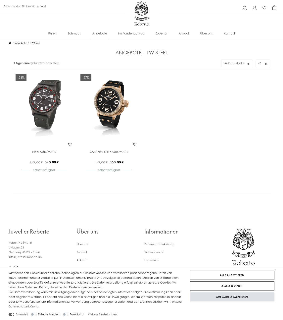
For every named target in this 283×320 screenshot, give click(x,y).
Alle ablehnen (232, 286)
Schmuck (74, 33)
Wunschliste (69, 144)
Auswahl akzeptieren (232, 296)
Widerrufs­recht (154, 252)
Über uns (206, 33)
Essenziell (22, 314)
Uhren (52, 33)
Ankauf (184, 33)
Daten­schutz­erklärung (159, 244)
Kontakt (229, 33)
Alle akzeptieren (232, 275)
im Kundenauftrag (131, 33)
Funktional (77, 314)
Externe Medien (49, 314)
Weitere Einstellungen (102, 314)
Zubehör (161, 33)
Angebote (99, 33)
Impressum (151, 260)
